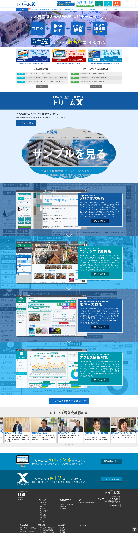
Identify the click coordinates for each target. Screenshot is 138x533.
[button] (2, 379)
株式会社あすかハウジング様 (121, 381)
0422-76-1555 (85, 2)
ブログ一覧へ (42, 86)
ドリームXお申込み (111, 427)
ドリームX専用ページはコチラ (69, 349)
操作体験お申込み (111, 409)
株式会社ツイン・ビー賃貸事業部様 (96, 382)
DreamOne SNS (22, 439)
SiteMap (20, 445)
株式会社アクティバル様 (66, 381)
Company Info (116, 444)
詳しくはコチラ (99, 169)
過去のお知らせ (96, 86)
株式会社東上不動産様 (39, 381)
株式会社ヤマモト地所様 (13, 381)
